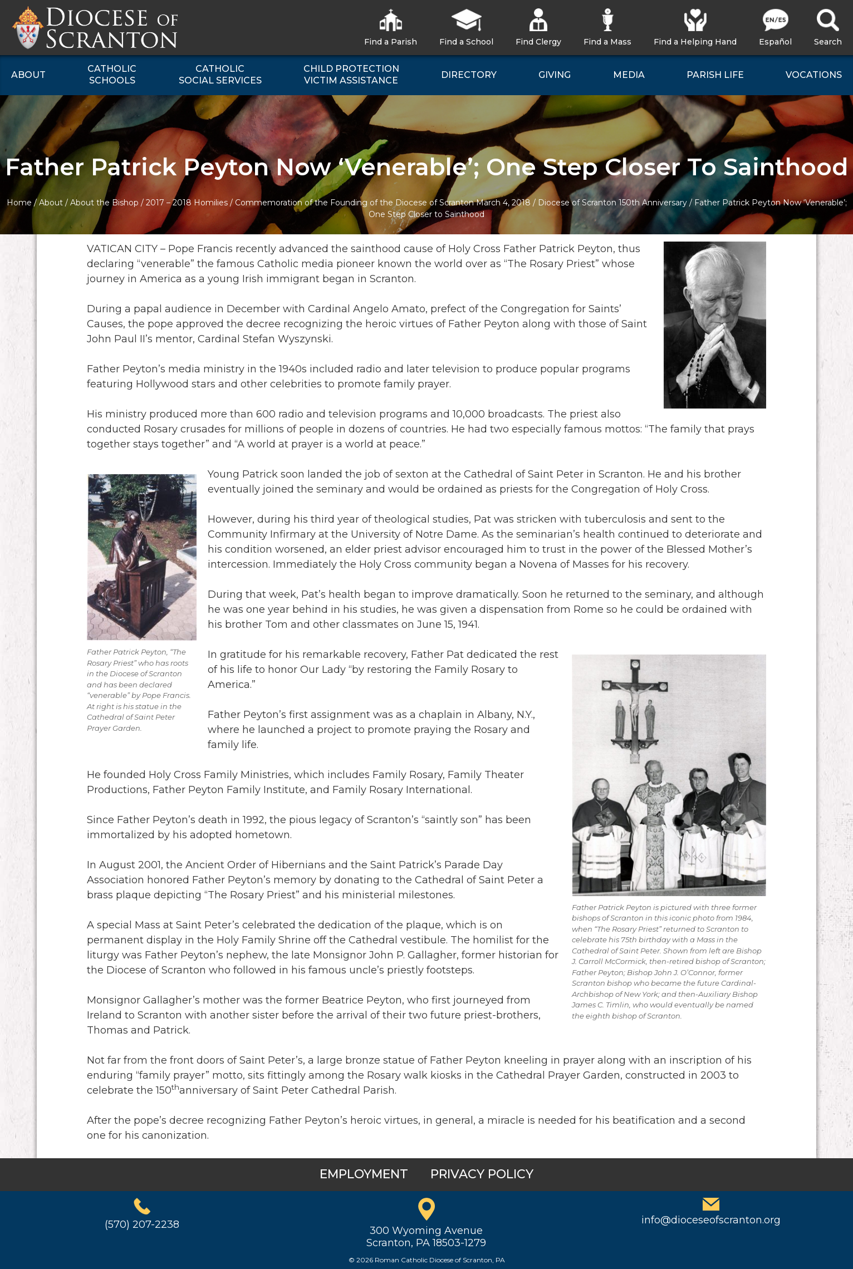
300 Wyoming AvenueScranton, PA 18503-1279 (426, 1236)
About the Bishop (104, 203)
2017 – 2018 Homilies (187, 203)
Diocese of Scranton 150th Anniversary (612, 203)
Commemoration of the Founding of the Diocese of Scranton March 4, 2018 (383, 203)
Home (19, 203)
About (51, 203)
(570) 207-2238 (142, 1224)
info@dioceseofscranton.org (711, 1220)
